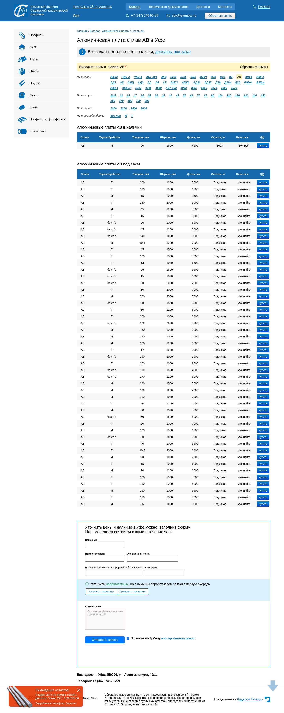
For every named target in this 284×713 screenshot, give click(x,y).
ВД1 (193, 76)
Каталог (135, 6)
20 (142, 95)
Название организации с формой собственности (113, 567)
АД (149, 82)
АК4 (163, 76)
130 (246, 95)
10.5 (113, 95)
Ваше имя (91, 540)
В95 (213, 76)
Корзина (264, 6)
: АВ (117, 67)
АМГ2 (260, 76)
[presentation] (115, 655)
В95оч (260, 82)
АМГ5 (248, 76)
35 (163, 95)
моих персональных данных (178, 638)
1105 (148, 87)
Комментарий (93, 606)
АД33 (114, 76)
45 (177, 95)
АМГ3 (174, 82)
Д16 (222, 76)
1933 (234, 87)
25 (149, 95)
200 (147, 100)
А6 (157, 82)
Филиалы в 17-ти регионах (92, 6)
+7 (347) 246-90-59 (144, 15)
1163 (173, 76)
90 (212, 95)
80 (205, 95)
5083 (184, 87)
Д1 (230, 76)
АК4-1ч (126, 87)
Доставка (203, 6)
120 (237, 95)
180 (130, 100)
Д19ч (227, 82)
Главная (82, 31)
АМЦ (130, 82)
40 (170, 95)
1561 (194, 87)
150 (263, 95)
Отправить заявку (105, 639)
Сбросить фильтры (254, 67)
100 (220, 95)
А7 (164, 82)
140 (254, 95)
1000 (113, 108)
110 (229, 95)
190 (138, 100)
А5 (122, 82)
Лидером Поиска (249, 699)
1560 (158, 87)
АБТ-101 (151, 76)
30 (156, 95)
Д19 (217, 82)
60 (191, 95)
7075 (214, 87)
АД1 (113, 82)
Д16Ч (203, 76)
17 (135, 95)
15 (128, 95)
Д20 (237, 82)
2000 (144, 108)
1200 (124, 108)
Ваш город (151, 567)
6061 (204, 87)
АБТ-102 (171, 87)
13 (121, 95)
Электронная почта (138, 553)
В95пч (248, 82)
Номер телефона (95, 553)
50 (184, 95)
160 (112, 100)
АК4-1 (114, 87)
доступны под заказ (173, 51)
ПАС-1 (138, 76)
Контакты (225, 6)
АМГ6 (185, 82)
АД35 (207, 82)
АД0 (140, 82)
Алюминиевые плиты (115, 31)
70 (198, 95)
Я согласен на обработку (161, 638)
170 (121, 100)
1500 (134, 108)
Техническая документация (169, 6)
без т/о (115, 115)
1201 (138, 87)
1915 (183, 76)
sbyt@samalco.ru (184, 15)
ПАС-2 (125, 76)
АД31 (196, 82)
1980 (224, 87)
